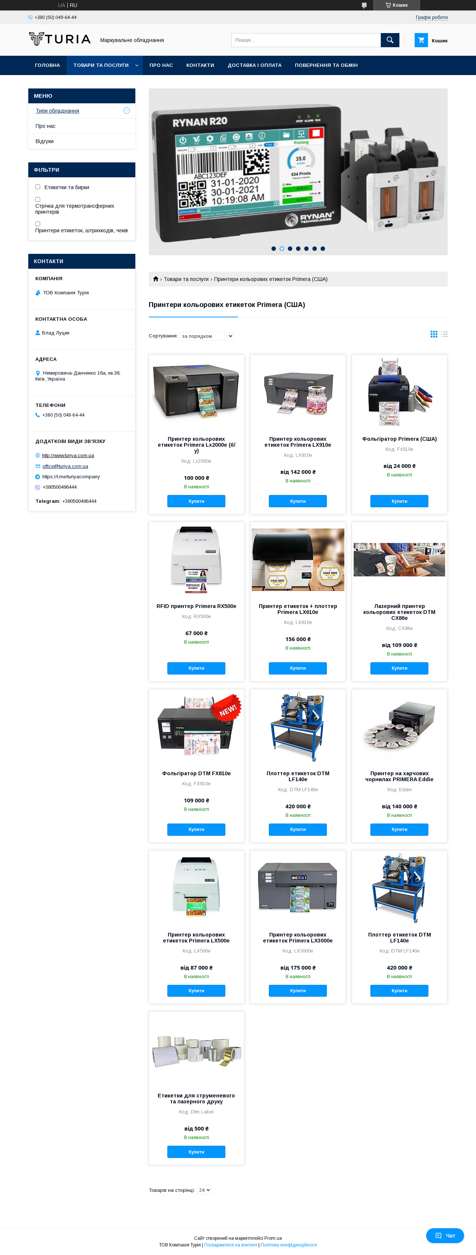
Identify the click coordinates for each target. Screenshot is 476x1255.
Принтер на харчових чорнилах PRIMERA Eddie (399, 776)
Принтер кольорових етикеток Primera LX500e (196, 938)
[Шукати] (390, 40)
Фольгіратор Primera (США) (399, 439)
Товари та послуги (101, 65)
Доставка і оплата (255, 65)
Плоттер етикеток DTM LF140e (298, 776)
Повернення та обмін (326, 65)
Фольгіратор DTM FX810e (196, 773)
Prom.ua (273, 1238)
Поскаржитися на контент (230, 1245)
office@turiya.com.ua (65, 466)
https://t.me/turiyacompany (71, 476)
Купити (196, 501)
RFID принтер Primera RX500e (197, 606)
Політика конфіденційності (289, 1245)
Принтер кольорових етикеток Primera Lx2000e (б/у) (196, 445)
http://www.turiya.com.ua (68, 455)
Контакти (200, 65)
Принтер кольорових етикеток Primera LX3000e (298, 938)
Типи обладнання (57, 111)
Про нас (161, 65)
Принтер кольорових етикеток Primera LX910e (297, 442)
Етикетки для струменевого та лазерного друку (196, 1098)
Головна (47, 65)
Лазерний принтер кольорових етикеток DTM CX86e (399, 612)
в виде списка (444, 336)
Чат (445, 1235)
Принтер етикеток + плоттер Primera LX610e (298, 609)
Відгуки (45, 141)
